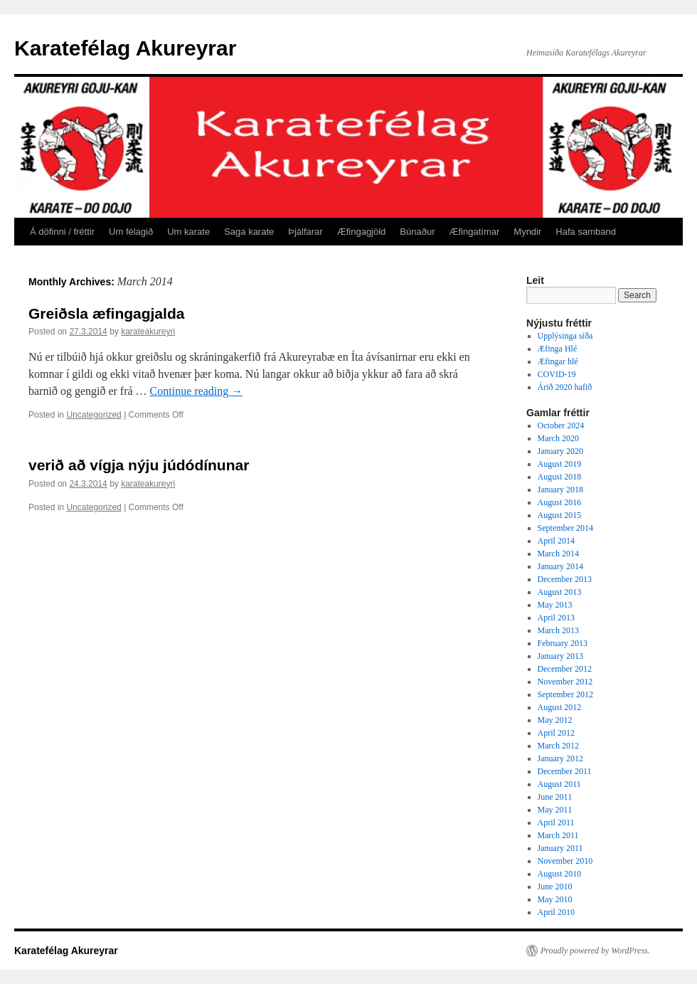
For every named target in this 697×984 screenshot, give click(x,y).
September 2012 (565, 694)
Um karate (188, 231)
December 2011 (565, 771)
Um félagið (131, 231)
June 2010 (555, 887)
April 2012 (556, 733)
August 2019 (560, 464)
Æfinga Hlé (558, 349)
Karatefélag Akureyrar (125, 48)
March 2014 (558, 554)
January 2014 (560, 566)
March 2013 (558, 630)
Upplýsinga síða (565, 336)
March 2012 (558, 746)
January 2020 (560, 451)
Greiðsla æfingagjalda (106, 313)
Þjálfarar (305, 231)
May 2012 (555, 720)
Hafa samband (585, 231)
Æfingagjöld (361, 231)
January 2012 (560, 758)
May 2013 (555, 605)
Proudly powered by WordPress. (595, 951)
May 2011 (555, 810)
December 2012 (565, 669)
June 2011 (555, 797)
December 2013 (565, 579)
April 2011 (556, 822)
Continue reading (196, 391)
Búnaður (417, 231)
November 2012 (565, 682)
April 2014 (556, 541)
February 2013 (562, 643)
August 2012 (560, 707)
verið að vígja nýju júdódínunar (138, 465)
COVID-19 (557, 374)
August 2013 (560, 592)
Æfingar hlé (558, 361)
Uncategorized (93, 415)
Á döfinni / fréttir (62, 231)
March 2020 (558, 438)
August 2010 (560, 874)
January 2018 (560, 489)
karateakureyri (148, 332)
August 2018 (560, 477)
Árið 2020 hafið (565, 387)
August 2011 (559, 784)
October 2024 (561, 425)
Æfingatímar (474, 231)
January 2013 (560, 656)
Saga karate (249, 231)
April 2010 (556, 912)
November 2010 (565, 861)
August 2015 (560, 515)
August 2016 (560, 502)
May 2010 (555, 899)
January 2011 (560, 848)
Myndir (527, 231)
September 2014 (565, 528)
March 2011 (558, 835)
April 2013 (556, 618)
